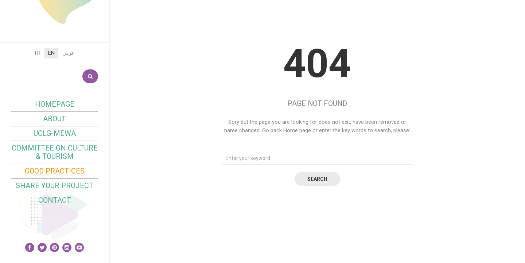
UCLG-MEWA (55, 199)
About (54, 185)
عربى (68, 119)
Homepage (54, 170)
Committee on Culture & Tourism (55, 218)
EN (51, 119)
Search (90, 143)
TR (37, 119)
